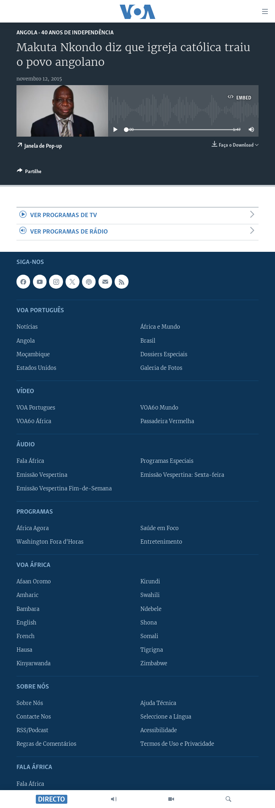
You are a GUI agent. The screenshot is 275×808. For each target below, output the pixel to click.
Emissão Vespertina (41, 474)
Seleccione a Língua (165, 717)
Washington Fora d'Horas (49, 542)
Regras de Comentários (46, 744)
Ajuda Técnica (158, 703)
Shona (148, 623)
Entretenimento (161, 542)
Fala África (30, 461)
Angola (25, 340)
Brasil (147, 340)
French (25, 636)
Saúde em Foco (159, 528)
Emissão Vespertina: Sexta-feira (182, 474)
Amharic (27, 595)
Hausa (24, 650)
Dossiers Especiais (163, 354)
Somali (149, 636)
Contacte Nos (33, 717)
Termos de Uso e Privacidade (177, 744)
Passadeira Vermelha (167, 421)
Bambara (27, 609)
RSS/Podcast (32, 730)
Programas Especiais (166, 461)
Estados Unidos (36, 368)
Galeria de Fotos (161, 368)
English (26, 623)
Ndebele (150, 609)
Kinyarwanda (33, 663)
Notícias (27, 327)
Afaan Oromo (33, 581)
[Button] (29, 173)
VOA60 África (33, 421)
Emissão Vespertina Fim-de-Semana (64, 488)
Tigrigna (151, 650)
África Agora (32, 528)
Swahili (150, 595)
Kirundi (150, 581)
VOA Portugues (35, 408)
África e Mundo (160, 327)
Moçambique (33, 354)
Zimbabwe (153, 663)
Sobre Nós (29, 703)
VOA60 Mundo (159, 408)
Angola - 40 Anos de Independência (65, 33)
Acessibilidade (158, 730)
